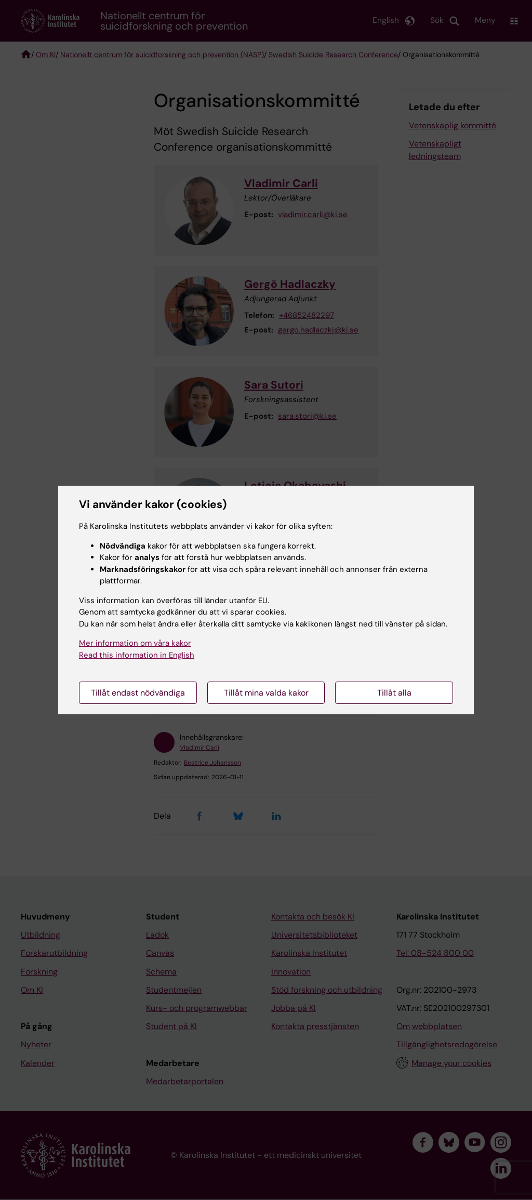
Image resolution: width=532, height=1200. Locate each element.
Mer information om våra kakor (135, 643)
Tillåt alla (394, 692)
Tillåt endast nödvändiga (138, 692)
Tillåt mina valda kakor (266, 692)
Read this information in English (136, 655)
